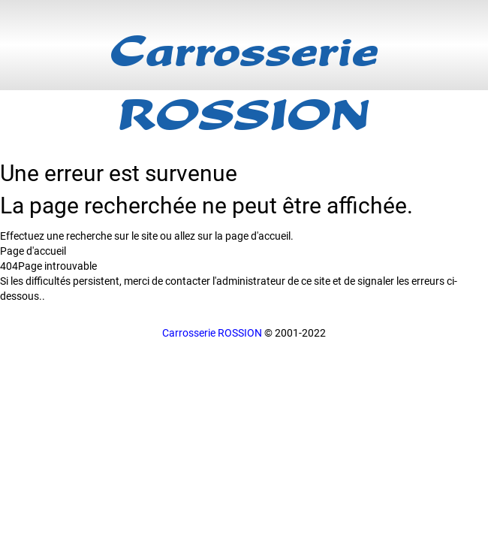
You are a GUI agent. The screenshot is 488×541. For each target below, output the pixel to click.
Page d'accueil (33, 251)
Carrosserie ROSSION (212, 333)
